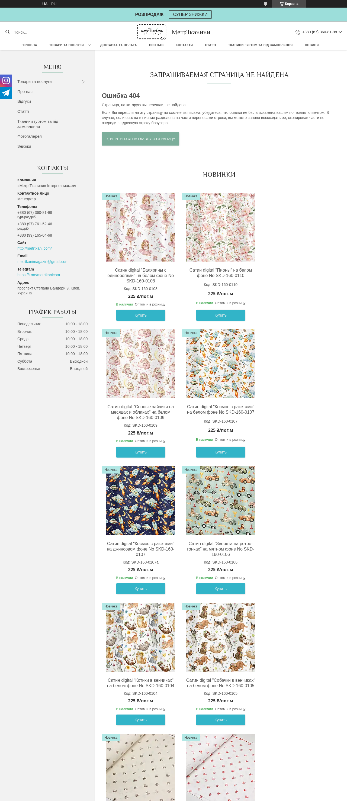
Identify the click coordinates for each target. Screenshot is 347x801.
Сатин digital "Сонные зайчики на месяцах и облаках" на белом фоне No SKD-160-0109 (296, 275)
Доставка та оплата (118, 45)
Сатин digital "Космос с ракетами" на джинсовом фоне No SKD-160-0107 (218, 412)
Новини (312, 45)
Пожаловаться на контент (175, 796)
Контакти (184, 45)
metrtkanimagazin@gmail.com (43, 261)
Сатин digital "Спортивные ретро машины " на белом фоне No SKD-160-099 (296, 691)
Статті (210, 45)
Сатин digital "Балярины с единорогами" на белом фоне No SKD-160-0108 (140, 275)
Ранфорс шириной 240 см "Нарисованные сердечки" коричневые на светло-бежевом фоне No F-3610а (296, 551)
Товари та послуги (66, 45)
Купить (140, 315)
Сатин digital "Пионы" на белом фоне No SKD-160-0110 (218, 273)
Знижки (24, 146)
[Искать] (7, 32)
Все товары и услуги (217, 759)
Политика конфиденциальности (221, 796)
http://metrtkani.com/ (34, 248)
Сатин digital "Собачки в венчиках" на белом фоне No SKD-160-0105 (218, 549)
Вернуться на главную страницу (142, 139)
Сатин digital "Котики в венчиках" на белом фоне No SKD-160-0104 (139, 546)
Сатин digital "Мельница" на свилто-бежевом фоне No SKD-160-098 (217, 691)
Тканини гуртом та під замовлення (260, 45)
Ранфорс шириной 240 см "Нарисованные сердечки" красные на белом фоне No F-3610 (139, 693)
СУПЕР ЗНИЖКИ (190, 14)
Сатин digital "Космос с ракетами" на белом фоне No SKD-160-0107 (139, 409)
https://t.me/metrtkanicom (38, 275)
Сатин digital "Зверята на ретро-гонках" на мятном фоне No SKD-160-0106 (296, 412)
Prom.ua (197, 791)
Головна (29, 45)
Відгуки (24, 101)
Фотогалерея (29, 136)
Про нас (156, 45)
